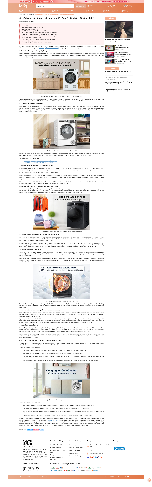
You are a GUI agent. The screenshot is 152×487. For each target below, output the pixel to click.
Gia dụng (108, 11)
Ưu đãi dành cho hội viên (56, 445)
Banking (37, 469)
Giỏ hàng (128, 6)
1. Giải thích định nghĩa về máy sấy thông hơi (32, 27)
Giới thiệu (29, 476)
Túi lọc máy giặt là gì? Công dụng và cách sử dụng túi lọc (39, 162)
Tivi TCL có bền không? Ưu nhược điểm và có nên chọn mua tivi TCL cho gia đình (122, 60)
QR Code (25, 469)
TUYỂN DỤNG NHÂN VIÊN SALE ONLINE (116, 77)
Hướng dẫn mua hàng (56, 447)
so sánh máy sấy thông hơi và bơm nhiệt (49, 48)
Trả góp (33, 469)
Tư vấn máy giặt (30, 14)
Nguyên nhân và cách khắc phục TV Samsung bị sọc (122, 46)
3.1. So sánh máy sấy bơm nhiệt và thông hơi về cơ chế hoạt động (40, 32)
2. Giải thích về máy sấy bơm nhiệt (29, 29)
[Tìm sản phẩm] (55, 6)
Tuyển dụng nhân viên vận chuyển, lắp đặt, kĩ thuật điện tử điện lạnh (117, 90)
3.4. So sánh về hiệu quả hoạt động (32, 37)
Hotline (96, 6)
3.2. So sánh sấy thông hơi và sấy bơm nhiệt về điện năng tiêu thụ (40, 34)
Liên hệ (47, 476)
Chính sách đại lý (73, 445)
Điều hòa (39, 11)
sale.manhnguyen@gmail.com (97, 453)
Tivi (23, 11)
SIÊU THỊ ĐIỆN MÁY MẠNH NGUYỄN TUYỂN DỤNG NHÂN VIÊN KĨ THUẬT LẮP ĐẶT (118, 83)
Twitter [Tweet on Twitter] (42, 429)
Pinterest (36, 429)
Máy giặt (56, 11)
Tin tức (42, 476)
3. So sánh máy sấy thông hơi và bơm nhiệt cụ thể (33, 31)
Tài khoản (112, 6)
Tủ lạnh (73, 11)
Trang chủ (22, 14)
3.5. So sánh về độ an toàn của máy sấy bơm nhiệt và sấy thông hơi (40, 39)
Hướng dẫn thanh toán (56, 454)
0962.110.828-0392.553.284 (97, 449)
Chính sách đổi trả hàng (75, 456)
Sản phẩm (36, 476)
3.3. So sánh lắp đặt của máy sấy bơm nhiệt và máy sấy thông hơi (40, 36)
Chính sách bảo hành (74, 453)
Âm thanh (90, 11)
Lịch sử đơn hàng (80, 6)
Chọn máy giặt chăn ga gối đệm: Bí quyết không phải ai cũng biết (40, 161)
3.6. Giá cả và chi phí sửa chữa (31, 41)
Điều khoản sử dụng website (76, 447)
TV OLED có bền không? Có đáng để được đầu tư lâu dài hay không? (122, 53)
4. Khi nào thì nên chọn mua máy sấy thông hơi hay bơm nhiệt (36, 42)
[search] (72, 6)
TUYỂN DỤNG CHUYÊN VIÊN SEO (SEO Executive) (119, 71)
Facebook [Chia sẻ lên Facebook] (29, 429)
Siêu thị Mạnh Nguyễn (54, 420)
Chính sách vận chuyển (74, 450)
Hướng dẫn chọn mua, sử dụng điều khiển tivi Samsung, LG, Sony (117, 40)
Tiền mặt (29, 469)
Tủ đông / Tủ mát (127, 11)
